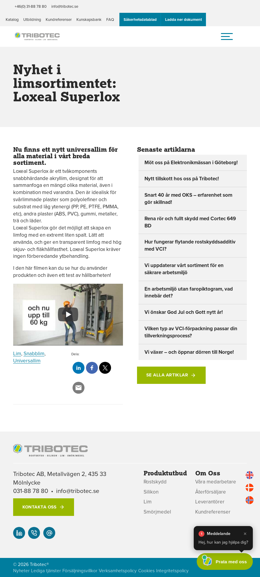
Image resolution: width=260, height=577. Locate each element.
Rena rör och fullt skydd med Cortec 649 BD (190, 222)
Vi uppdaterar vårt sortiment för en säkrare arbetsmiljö (184, 269)
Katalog (12, 19)
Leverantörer (209, 501)
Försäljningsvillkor (79, 570)
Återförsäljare (210, 491)
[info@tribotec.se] (49, 533)
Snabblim (34, 353)
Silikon (151, 491)
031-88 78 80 (30, 490)
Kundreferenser (59, 19)
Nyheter (21, 570)
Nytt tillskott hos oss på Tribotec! (181, 178)
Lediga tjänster (46, 570)
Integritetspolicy (172, 570)
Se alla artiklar (167, 375)
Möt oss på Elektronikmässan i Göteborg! (191, 162)
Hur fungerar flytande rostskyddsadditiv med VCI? (190, 245)
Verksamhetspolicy (118, 570)
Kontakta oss (39, 507)
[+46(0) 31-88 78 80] (34, 533)
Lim (17, 353)
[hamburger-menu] (227, 36)
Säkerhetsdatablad (140, 19)
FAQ (110, 19)
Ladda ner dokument (183, 19)
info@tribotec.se (64, 6)
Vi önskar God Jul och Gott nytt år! (183, 312)
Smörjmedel (157, 511)
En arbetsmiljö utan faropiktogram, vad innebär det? (188, 292)
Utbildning (32, 19)
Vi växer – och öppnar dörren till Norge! (189, 352)
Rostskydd (155, 481)
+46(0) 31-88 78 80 (31, 6)
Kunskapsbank (88, 19)
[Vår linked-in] (19, 533)
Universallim (27, 360)
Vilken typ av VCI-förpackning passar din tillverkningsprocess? (190, 332)
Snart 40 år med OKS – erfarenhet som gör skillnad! (188, 198)
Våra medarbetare (215, 481)
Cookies (146, 570)
